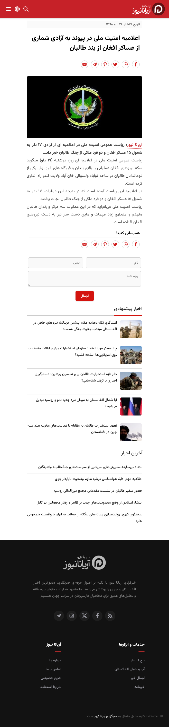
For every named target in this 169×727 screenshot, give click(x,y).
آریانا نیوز (134, 145)
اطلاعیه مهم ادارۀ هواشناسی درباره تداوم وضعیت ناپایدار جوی (98, 479)
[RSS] (110, 616)
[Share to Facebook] (136, 64)
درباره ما (55, 660)
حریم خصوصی (51, 678)
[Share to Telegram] (95, 64)
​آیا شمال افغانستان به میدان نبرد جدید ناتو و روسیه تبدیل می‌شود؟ (76, 403)
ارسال (85, 296)
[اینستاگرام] (72, 616)
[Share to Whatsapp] (125, 64)
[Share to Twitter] (115, 64)
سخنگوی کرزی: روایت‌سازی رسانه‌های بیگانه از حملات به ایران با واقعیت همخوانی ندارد (84, 518)
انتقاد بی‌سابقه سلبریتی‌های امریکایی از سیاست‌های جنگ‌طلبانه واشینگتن (90, 467)
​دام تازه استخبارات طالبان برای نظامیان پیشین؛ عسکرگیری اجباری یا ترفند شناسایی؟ (76, 377)
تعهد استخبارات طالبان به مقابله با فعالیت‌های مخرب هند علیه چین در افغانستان (72, 429)
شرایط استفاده (50, 687)
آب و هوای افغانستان (130, 669)
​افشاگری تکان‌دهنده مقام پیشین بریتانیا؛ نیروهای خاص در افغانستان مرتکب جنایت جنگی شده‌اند (75, 326)
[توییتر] (84, 616)
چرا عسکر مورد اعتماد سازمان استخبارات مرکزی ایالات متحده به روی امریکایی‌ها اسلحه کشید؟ (72, 352)
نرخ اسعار (138, 660)
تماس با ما (53, 669)
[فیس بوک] (97, 616)
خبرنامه (139, 687)
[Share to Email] (84, 64)
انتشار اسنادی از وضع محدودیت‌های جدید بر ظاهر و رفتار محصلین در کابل (89, 503)
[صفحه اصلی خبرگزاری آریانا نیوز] (84, 563)
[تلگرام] (59, 616)
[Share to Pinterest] (105, 64)
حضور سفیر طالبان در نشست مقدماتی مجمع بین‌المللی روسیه (98, 491)
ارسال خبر (138, 678)
